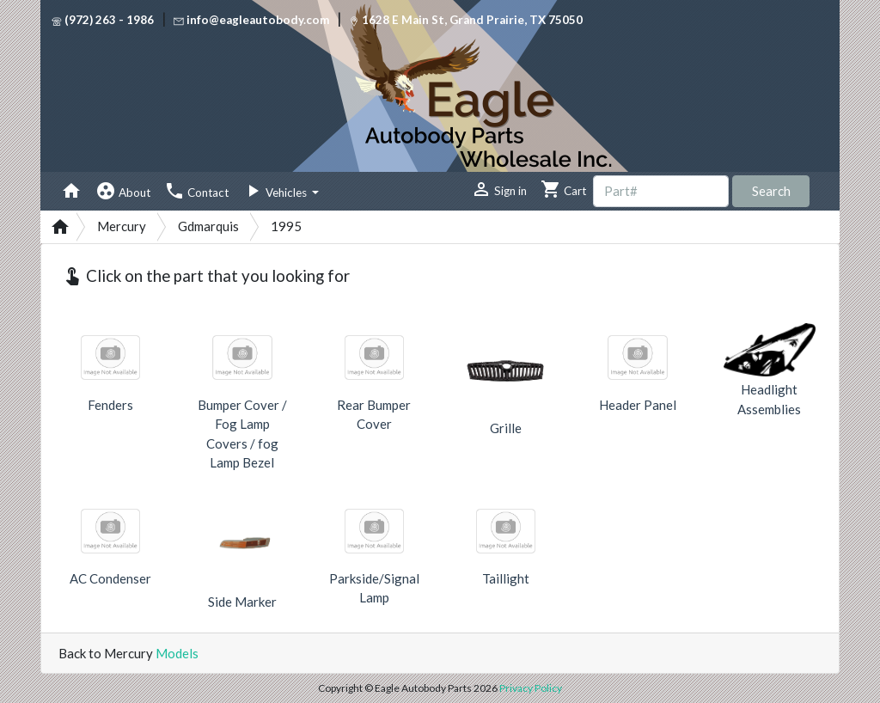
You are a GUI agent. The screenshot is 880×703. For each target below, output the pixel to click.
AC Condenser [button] (110, 578)
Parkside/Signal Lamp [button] (374, 588)
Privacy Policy (530, 688)
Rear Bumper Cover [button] (374, 414)
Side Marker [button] (242, 601)
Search (771, 191)
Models (177, 653)
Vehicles (275, 190)
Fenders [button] (110, 405)
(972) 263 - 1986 (103, 20)
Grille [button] (506, 428)
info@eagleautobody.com (251, 20)
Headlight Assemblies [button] (769, 399)
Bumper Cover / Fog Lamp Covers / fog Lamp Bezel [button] (242, 434)
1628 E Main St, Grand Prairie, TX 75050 (466, 20)
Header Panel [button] (637, 405)
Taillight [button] (505, 578)
